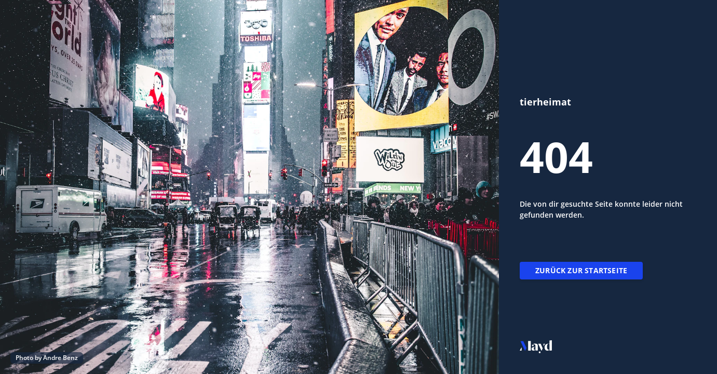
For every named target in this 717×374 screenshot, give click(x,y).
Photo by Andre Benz (47, 357)
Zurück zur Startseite (581, 270)
